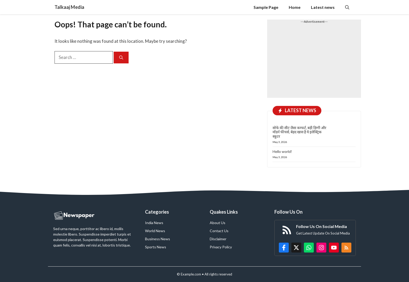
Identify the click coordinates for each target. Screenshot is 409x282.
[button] (347, 7)
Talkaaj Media (69, 7)
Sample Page (266, 7)
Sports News (155, 247)
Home (294, 7)
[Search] (121, 57)
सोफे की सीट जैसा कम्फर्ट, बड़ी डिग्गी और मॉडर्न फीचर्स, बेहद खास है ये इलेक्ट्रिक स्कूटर (299, 132)
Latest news (323, 7)
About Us (217, 222)
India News (154, 222)
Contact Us (219, 231)
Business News (157, 239)
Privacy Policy (221, 247)
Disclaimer (218, 239)
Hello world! (282, 151)
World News (155, 231)
